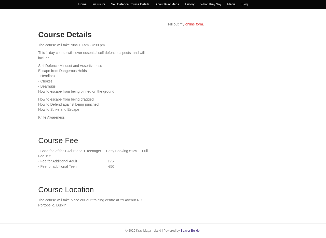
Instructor (98, 4)
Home (82, 4)
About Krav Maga (167, 4)
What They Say (210, 4)
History (189, 4)
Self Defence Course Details (130, 4)
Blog (244, 4)
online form (194, 24)
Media (231, 4)
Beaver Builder (191, 230)
